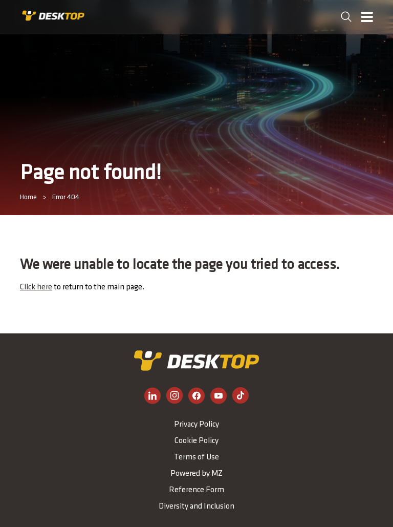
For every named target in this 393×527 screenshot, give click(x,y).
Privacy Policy (196, 424)
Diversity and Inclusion (196, 506)
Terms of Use (196, 457)
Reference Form (196, 490)
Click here (36, 287)
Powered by (196, 474)
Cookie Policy (196, 441)
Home (28, 197)
